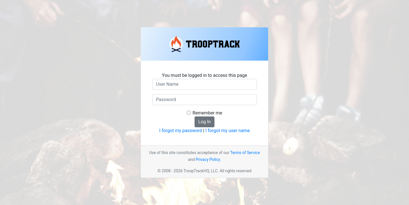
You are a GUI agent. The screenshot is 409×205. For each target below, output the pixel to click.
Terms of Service (245, 152)
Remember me (207, 113)
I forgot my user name (227, 130)
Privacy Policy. (208, 159)
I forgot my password (180, 130)
